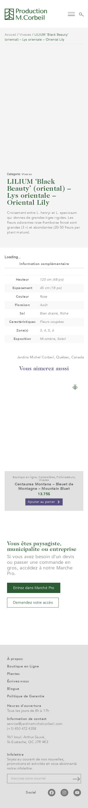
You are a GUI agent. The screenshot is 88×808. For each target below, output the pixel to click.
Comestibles (46, 477)
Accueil (10, 34)
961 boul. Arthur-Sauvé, (26, 737)
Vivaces (25, 34)
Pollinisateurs (66, 477)
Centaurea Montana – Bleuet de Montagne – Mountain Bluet (44, 486)
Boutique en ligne (25, 477)
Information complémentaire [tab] (44, 263)
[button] (71, 13)
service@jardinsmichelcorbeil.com (35, 723)
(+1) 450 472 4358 (21, 728)
